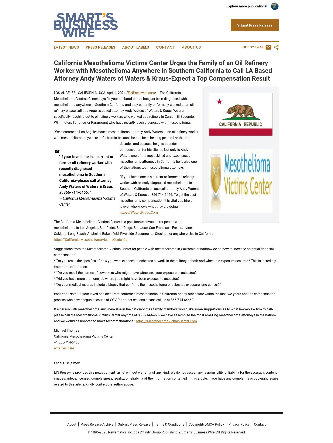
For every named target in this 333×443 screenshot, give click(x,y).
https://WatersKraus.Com (139, 212)
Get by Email (256, 47)
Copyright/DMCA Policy (206, 424)
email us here (64, 348)
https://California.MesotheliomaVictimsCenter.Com (92, 240)
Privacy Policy (239, 424)
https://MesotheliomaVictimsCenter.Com (166, 321)
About (71, 424)
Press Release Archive (97, 424)
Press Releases (100, 47)
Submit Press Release (134, 424)
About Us (191, 47)
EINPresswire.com (141, 93)
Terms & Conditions (169, 424)
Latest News (66, 47)
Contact (165, 47)
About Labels (135, 47)
